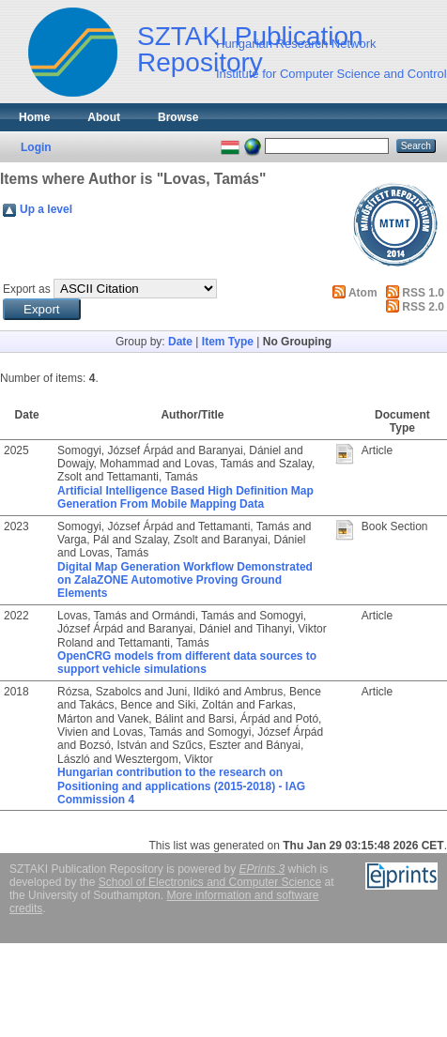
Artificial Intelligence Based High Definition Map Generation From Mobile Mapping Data (185, 497)
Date (180, 341)
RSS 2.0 (423, 306)
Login (36, 147)
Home (34, 117)
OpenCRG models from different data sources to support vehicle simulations (186, 662)
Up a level (46, 209)
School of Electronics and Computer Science (210, 882)
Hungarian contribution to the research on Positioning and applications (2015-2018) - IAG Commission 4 (181, 786)
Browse (178, 117)
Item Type (228, 341)
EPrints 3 (262, 869)
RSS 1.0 (423, 292)
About (103, 117)
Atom (363, 292)
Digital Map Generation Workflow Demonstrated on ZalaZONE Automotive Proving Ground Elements (185, 580)
